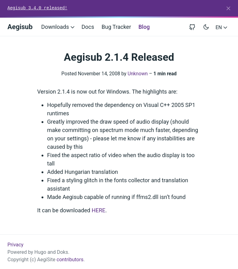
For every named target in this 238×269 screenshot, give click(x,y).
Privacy (15, 245)
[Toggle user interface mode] (206, 26)
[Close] (228, 8)
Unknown (138, 74)
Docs (88, 27)
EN (222, 27)
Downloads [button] (58, 27)
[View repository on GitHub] (194, 26)
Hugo (40, 252)
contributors (70, 259)
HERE (98, 210)
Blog (144, 27)
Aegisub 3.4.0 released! (37, 8)
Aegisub (20, 27)
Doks (62, 252)
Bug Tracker (116, 27)
